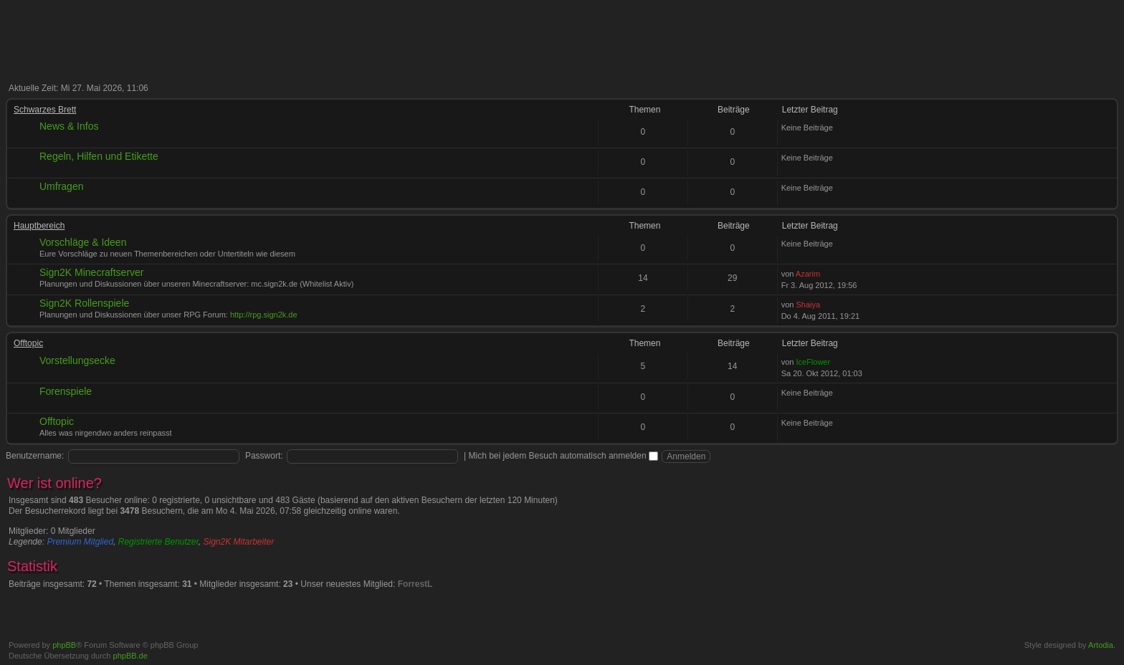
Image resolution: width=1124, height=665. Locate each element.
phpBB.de (130, 655)
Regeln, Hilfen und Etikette (98, 156)
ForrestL (415, 584)
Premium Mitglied (80, 542)
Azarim (808, 273)
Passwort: (264, 456)
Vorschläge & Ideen (82, 242)
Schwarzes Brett (45, 110)
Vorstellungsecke (77, 360)
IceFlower (813, 362)
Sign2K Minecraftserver (91, 272)
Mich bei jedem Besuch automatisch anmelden (563, 456)
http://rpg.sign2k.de (263, 314)
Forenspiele (65, 391)
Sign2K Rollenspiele (84, 303)
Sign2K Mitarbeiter (239, 542)
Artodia (1100, 645)
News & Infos (68, 126)
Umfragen (61, 186)
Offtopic (28, 343)
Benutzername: (35, 456)
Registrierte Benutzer (158, 542)
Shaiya (808, 304)
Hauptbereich (39, 226)
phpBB (64, 645)
